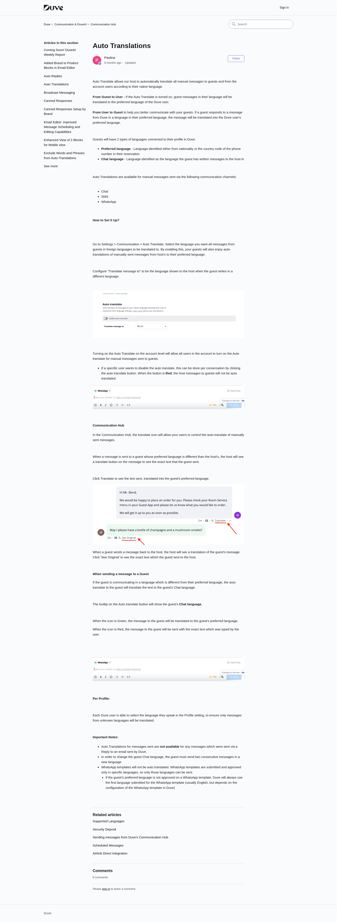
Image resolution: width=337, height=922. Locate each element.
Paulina (109, 57)
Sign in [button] (284, 7)
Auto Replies (53, 76)
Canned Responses (58, 100)
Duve (47, 24)
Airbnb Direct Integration (110, 853)
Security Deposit (104, 829)
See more (51, 166)
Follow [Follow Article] (236, 58)
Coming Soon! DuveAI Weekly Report (60, 52)
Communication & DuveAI (71, 24)
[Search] (261, 24)
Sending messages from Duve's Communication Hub (130, 837)
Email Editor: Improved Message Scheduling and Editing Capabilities (62, 127)
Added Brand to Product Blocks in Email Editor (61, 65)
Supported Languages (108, 821)
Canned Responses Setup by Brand (65, 111)
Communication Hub (103, 24)
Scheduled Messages (108, 845)
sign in (106, 888)
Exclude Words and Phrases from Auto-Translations (64, 155)
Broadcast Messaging (59, 92)
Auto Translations (56, 84)
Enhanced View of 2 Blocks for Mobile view (63, 142)
